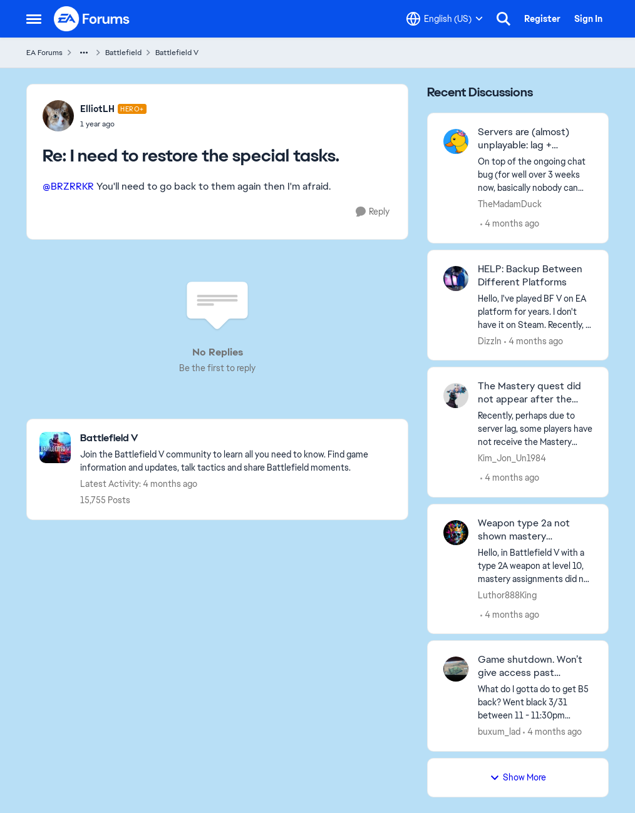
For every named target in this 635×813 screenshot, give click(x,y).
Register (542, 18)
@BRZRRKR (68, 186)
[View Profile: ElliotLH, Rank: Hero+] (58, 115)
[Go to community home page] (92, 18)
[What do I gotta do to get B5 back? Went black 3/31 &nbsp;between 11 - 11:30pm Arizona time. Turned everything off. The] (535, 702)
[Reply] (372, 211)
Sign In (588, 18)
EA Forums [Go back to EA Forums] (44, 53)
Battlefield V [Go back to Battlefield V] (177, 53)
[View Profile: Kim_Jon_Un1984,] (455, 395)
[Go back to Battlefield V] (237, 438)
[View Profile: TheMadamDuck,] (455, 141)
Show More (518, 777)
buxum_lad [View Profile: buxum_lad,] (499, 731)
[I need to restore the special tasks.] (113, 124)
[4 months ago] (509, 223)
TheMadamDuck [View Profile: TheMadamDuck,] (510, 204)
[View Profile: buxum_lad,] (455, 669)
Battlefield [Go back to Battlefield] (123, 53)
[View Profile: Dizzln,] (455, 278)
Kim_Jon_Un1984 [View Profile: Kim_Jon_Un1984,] (512, 458)
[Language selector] (444, 18)
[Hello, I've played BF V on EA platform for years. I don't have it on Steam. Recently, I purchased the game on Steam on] (535, 311)
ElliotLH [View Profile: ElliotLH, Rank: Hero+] (97, 109)
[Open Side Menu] (34, 18)
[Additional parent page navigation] (83, 52)
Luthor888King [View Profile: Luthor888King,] (507, 594)
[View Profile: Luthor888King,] (455, 532)
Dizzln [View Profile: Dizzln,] (490, 340)
